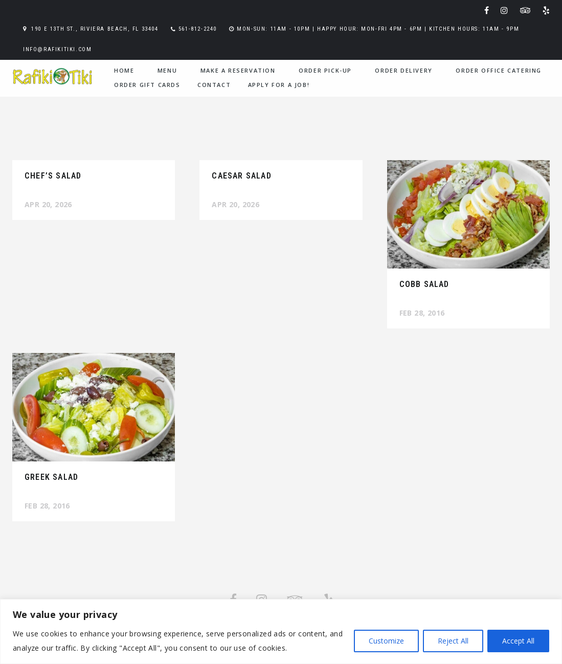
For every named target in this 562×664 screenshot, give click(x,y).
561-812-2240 (197, 29)
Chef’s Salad (53, 176)
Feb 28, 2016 (422, 313)
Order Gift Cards (147, 84)
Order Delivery (403, 70)
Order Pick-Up (325, 70)
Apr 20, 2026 (48, 204)
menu (167, 70)
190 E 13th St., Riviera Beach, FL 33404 (94, 29)
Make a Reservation (238, 70)
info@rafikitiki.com (57, 49)
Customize (386, 641)
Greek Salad (51, 477)
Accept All (518, 641)
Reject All (453, 641)
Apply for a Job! (279, 84)
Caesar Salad (241, 176)
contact (214, 84)
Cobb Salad (424, 284)
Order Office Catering (499, 70)
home (124, 70)
